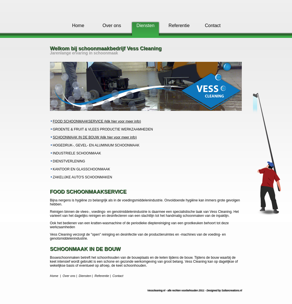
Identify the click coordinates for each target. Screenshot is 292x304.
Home (78, 25)
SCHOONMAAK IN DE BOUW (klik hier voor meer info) (95, 137)
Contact (212, 25)
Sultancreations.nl (231, 290)
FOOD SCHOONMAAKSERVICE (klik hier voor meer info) (97, 121)
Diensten (85, 276)
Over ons (112, 25)
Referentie (179, 25)
